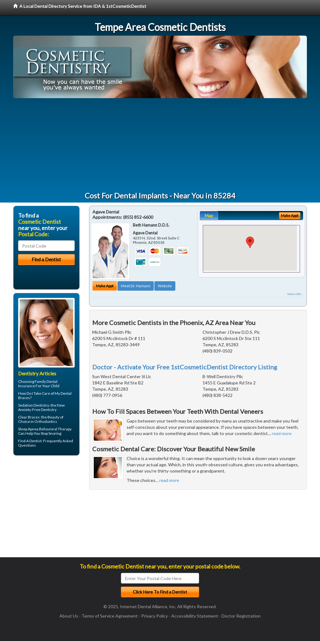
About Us (68, 615)
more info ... (295, 294)
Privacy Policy (154, 615)
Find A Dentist (30, 440)
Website (165, 285)
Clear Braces (29, 417)
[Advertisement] (160, 145)
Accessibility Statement (194, 615)
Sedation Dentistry (33, 405)
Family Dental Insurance (38, 383)
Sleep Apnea (28, 429)
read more (282, 433)
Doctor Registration (241, 615)
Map (209, 215)
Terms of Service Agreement (110, 615)
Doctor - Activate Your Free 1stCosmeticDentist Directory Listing (184, 367)
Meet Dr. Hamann (135, 285)
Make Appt (104, 285)
